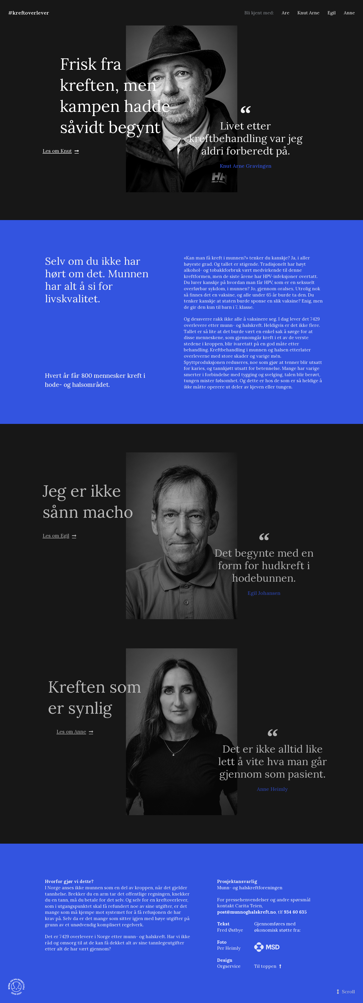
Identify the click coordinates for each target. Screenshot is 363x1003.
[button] (346, 991)
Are (285, 13)
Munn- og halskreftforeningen (249, 887)
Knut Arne (308, 13)
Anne (349, 13)
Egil (332, 13)
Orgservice (229, 966)
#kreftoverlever (28, 12)
